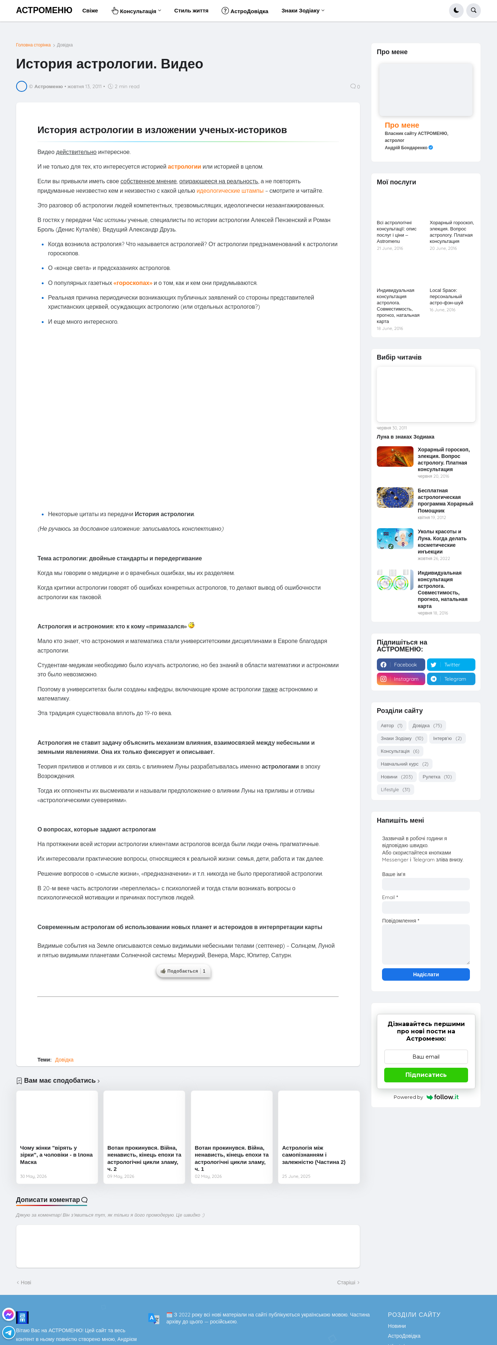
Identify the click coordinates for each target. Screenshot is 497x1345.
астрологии (184, 166)
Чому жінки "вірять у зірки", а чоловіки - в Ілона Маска (56, 1155)
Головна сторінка (33, 45)
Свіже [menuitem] (90, 10)
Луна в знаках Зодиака (405, 437)
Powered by (426, 1097)
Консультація (400, 751)
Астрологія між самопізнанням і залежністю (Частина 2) (313, 1155)
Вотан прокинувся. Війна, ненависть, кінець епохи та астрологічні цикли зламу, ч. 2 (144, 1158)
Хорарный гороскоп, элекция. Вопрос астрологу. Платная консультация (452, 232)
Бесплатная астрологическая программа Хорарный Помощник (446, 501)
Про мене (402, 124)
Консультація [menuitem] (133, 10)
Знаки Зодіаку (402, 738)
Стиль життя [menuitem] (191, 10)
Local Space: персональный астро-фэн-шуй (446, 296)
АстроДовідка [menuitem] (245, 10)
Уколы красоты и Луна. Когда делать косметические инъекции (442, 542)
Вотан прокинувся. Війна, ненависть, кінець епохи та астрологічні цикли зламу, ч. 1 (232, 1158)
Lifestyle (395, 789)
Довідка (65, 45)
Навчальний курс (405, 764)
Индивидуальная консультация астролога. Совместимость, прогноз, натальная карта (398, 306)
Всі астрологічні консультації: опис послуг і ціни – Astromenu (397, 232)
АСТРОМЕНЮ (44, 10)
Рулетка (437, 776)
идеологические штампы (230, 190)
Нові (26, 1282)
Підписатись (426, 1074)
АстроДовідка (404, 1336)
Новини (397, 776)
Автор (392, 725)
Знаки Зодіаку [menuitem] (301, 10)
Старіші (346, 1282)
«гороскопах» (133, 282)
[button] (456, 10)
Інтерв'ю (447, 738)
